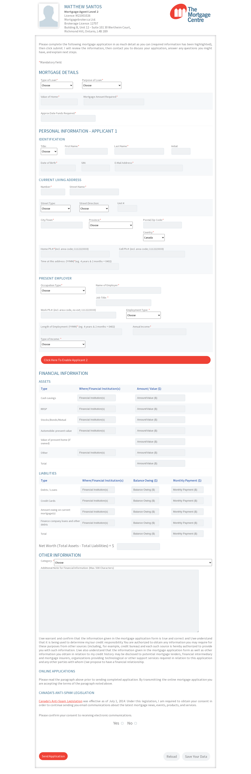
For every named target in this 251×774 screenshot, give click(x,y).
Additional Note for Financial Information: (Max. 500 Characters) (77, 568)
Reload (171, 756)
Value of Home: (50, 96)
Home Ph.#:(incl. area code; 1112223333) (65, 249)
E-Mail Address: (124, 163)
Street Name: (78, 186)
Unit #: (121, 203)
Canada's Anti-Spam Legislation (60, 701)
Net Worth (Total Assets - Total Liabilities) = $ (76, 545)
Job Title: (102, 297)
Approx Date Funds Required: (58, 113)
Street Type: (48, 203)
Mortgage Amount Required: (101, 96)
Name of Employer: (107, 285)
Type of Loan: (49, 80)
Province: (95, 220)
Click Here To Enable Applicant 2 (65, 360)
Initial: (174, 146)
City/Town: (47, 220)
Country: (148, 232)
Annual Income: (142, 326)
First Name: (72, 146)
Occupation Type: (51, 285)
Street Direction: (89, 203)
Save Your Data (196, 756)
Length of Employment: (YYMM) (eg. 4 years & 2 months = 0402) (78, 326)
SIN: (83, 163)
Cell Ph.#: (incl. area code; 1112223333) (141, 249)
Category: (47, 561)
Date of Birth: (49, 163)
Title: (43, 146)
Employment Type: (138, 310)
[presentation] (68, 738)
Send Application (53, 756)
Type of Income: (51, 339)
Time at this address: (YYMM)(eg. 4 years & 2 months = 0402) (76, 261)
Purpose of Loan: (92, 80)
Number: (46, 186)
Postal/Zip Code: (153, 220)
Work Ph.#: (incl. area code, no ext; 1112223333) (68, 310)
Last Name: (121, 146)
